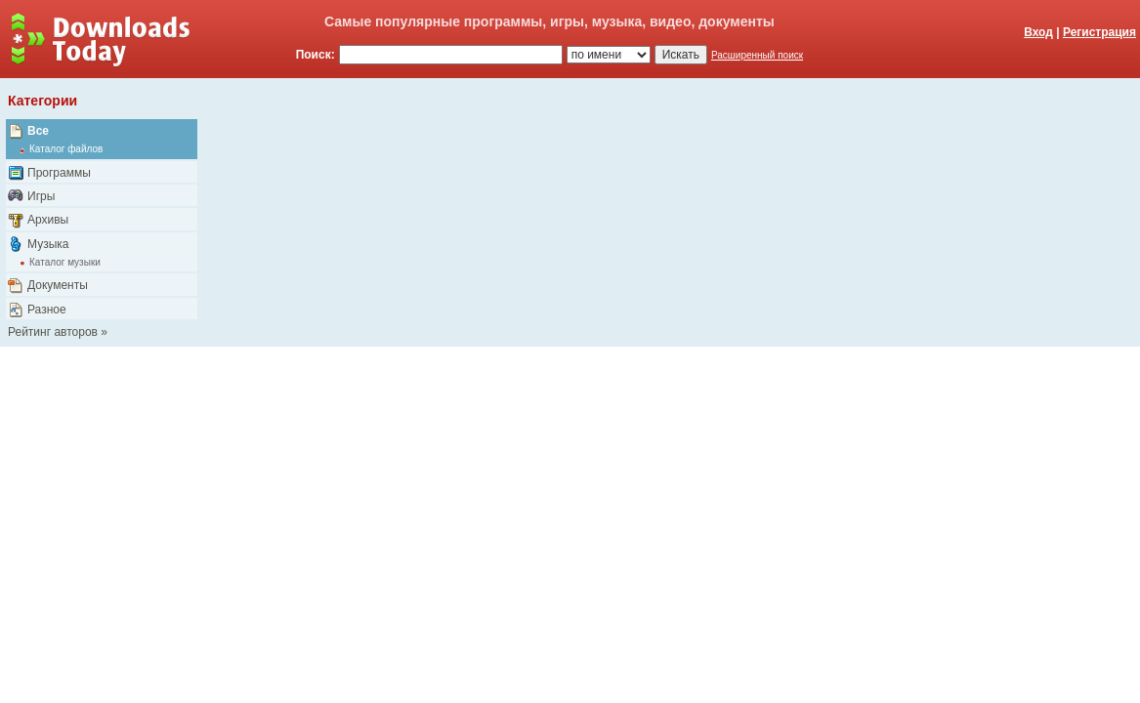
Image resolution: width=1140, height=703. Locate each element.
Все (38, 131)
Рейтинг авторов (53, 332)
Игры (41, 196)
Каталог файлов (66, 149)
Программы (59, 173)
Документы (57, 285)
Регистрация (1099, 32)
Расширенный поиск (757, 55)
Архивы (47, 220)
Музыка (47, 244)
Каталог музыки (65, 262)
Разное (46, 309)
